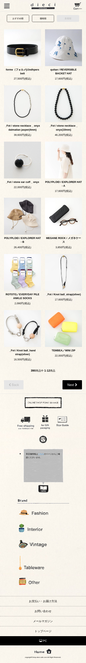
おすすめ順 (18, 18)
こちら (41, 454)
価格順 (43, 18)
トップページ (43, 631)
